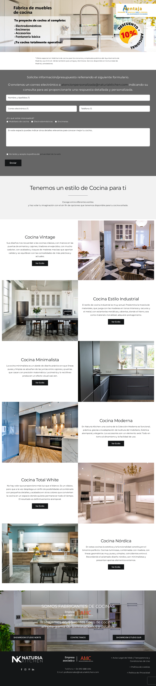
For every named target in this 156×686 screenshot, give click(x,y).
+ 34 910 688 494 (82, 669)
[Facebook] (22, 669)
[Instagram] (25, 669)
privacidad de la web (50, 154)
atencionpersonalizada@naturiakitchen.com (94, 84)
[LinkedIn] (33, 669)
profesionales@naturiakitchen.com (81, 672)
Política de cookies (140, 667)
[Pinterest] (29, 669)
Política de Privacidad (139, 673)
